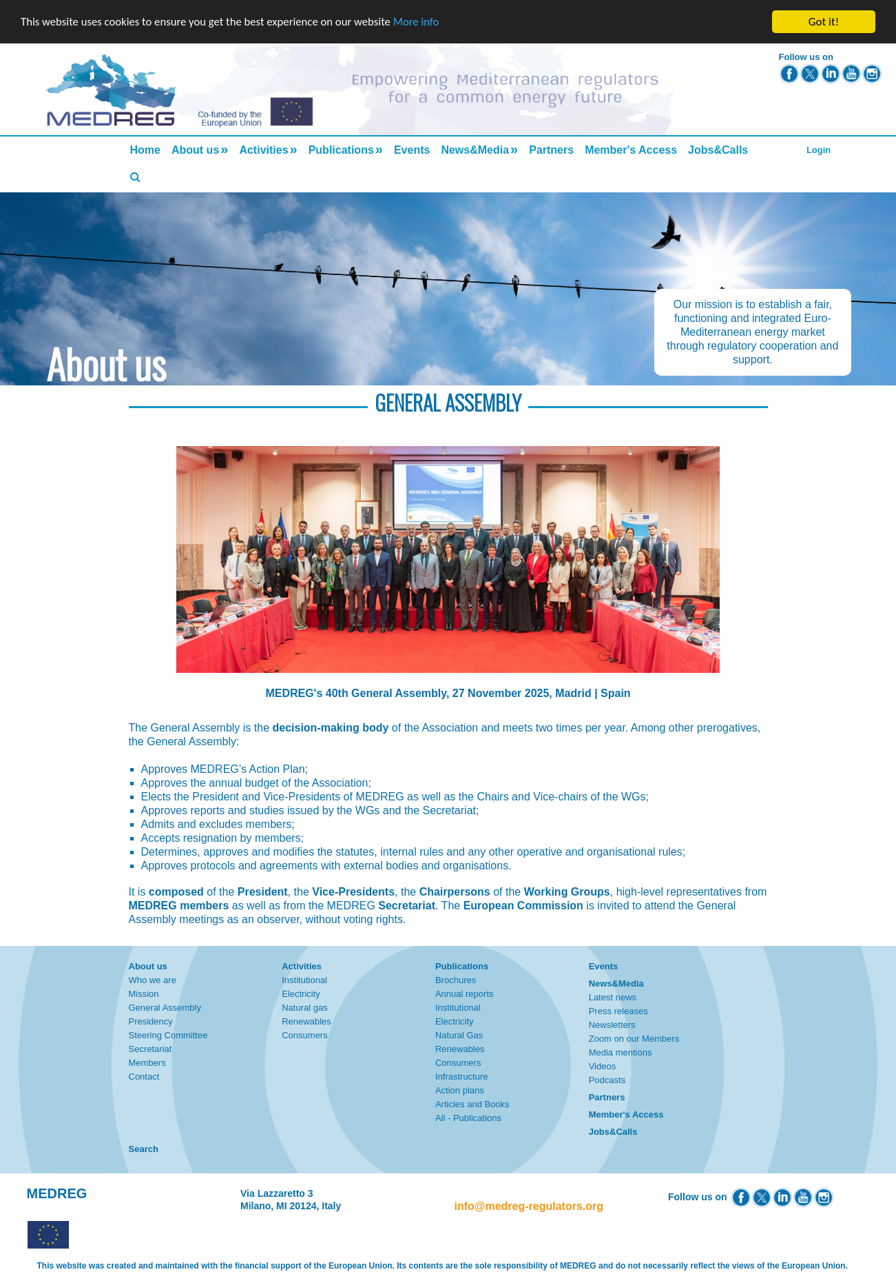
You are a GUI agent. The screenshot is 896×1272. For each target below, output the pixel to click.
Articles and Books (472, 1104)
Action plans (459, 1090)
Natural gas (304, 1007)
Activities (263, 150)
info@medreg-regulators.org (529, 1206)
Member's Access (631, 150)
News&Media (475, 150)
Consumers (304, 1035)
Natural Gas (459, 1035)
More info (423, 22)
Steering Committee (168, 1035)
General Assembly (165, 1007)
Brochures (455, 980)
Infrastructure (461, 1076)
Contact (144, 1076)
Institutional (304, 980)
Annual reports (464, 994)
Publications (341, 150)
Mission (144, 994)
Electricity (301, 994)
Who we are (152, 980)
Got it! (824, 21)
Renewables (306, 1021)
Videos (602, 1066)
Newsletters (612, 1025)
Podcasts (607, 1080)
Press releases (618, 1011)
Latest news (612, 997)
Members (147, 1063)
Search (143, 1149)
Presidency (151, 1021)
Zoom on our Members (634, 1038)
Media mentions (620, 1052)
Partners (551, 150)
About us (195, 150)
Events (412, 150)
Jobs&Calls (718, 150)
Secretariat (150, 1049)
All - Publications (468, 1118)
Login (818, 150)
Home (145, 150)
